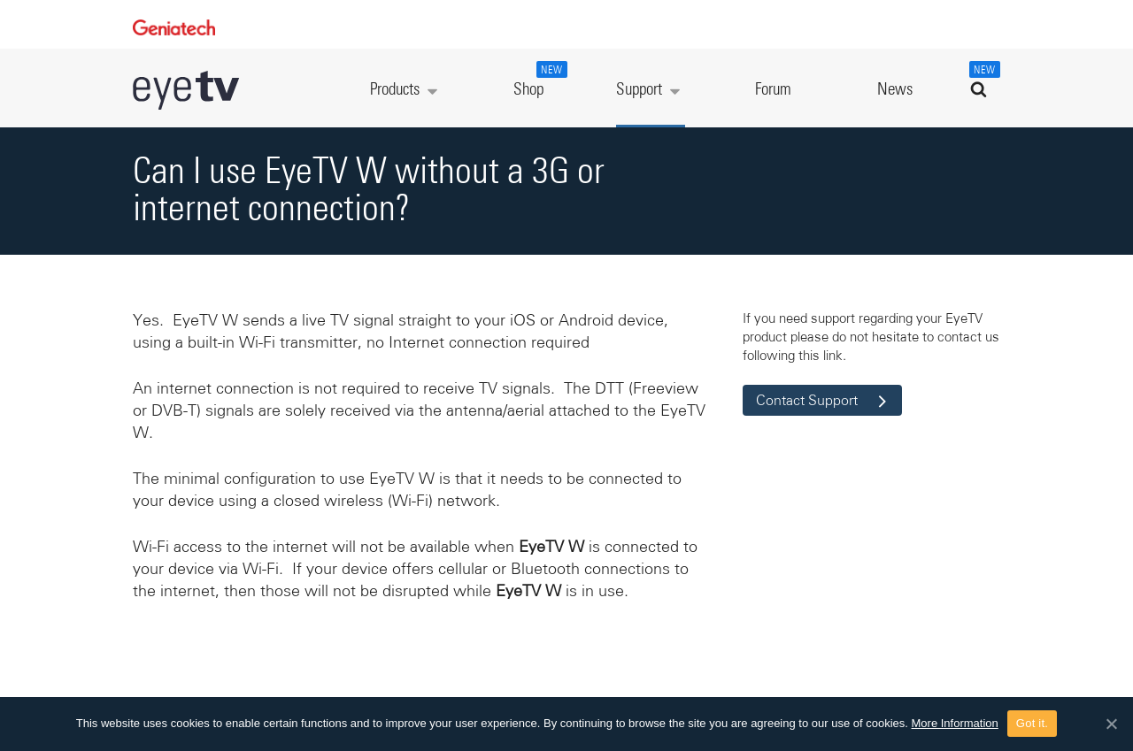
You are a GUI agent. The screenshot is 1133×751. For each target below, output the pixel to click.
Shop (538, 79)
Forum (773, 89)
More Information (955, 723)
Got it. (1032, 723)
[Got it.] (1111, 723)
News (895, 89)
